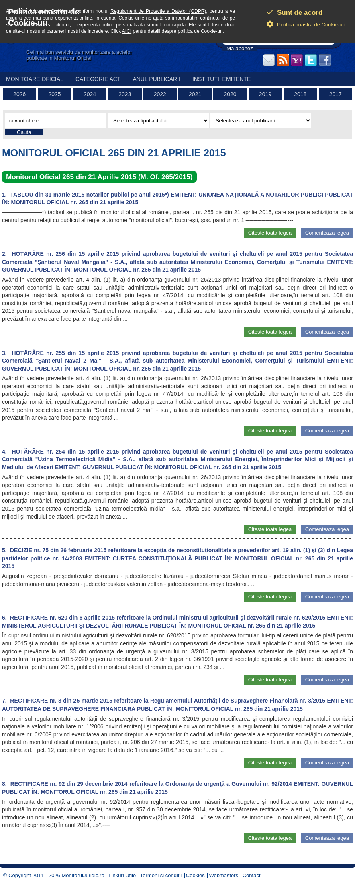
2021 (195, 94)
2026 (19, 94)
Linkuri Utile (122, 875)
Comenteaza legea (327, 233)
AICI (126, 31)
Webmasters (223, 875)
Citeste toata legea (270, 233)
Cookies (195, 875)
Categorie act (98, 79)
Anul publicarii (156, 79)
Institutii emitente (221, 79)
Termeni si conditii (161, 875)
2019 (265, 94)
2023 (124, 94)
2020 (230, 94)
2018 (300, 94)
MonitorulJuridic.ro (82, 875)
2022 (160, 94)
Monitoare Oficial (34, 79)
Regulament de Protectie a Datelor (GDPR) (158, 11)
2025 (55, 94)
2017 (335, 94)
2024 (90, 94)
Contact (252, 875)
